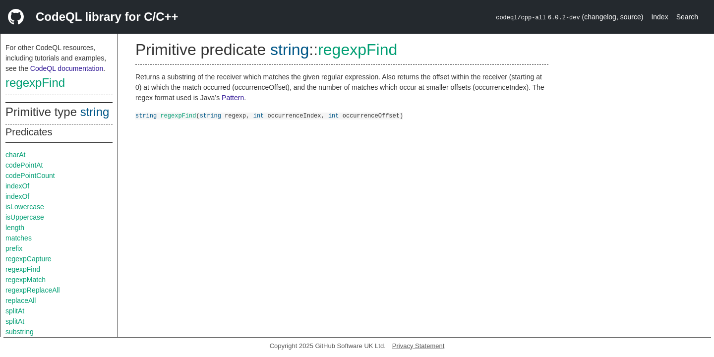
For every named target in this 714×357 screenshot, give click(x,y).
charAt (15, 155)
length (14, 228)
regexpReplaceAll (32, 290)
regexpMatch (25, 280)
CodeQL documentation (66, 68)
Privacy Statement (418, 346)
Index (659, 17)
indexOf (17, 186)
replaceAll (20, 300)
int (258, 115)
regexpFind (35, 82)
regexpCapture (28, 259)
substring (19, 332)
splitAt (14, 311)
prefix (13, 248)
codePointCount (30, 175)
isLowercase (24, 207)
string (95, 112)
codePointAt (24, 165)
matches (18, 238)
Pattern (233, 98)
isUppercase (24, 217)
